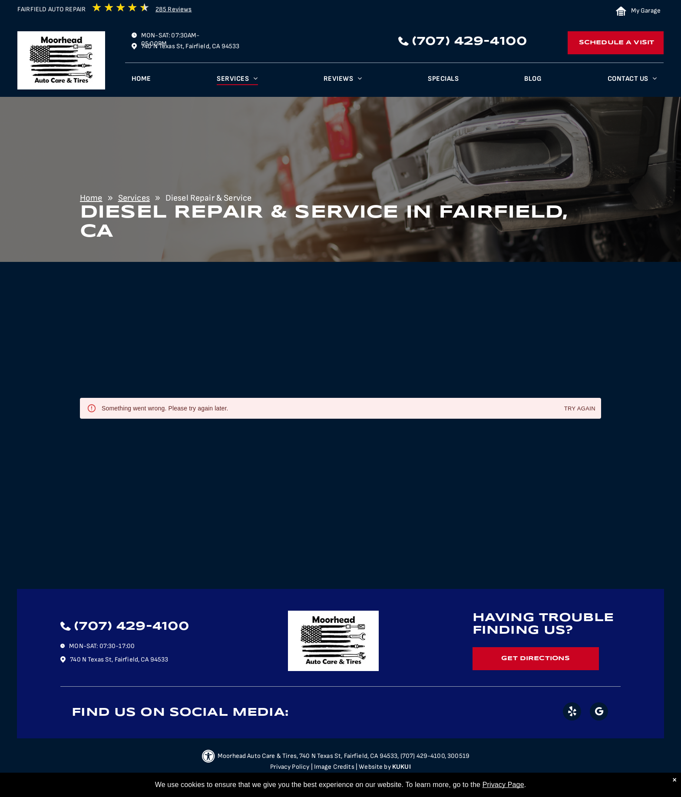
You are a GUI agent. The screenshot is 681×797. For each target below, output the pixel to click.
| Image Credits (332, 767)
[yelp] (572, 712)
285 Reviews (173, 9)
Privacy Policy (289, 767)
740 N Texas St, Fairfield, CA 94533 (190, 46)
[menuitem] (141, 81)
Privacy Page (503, 784)
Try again (580, 409)
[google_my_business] (599, 712)
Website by (375, 767)
